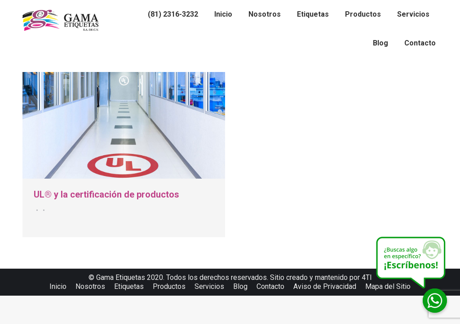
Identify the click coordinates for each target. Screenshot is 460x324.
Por (42, 210)
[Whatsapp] (435, 300)
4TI (367, 277)
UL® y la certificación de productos (106, 194)
